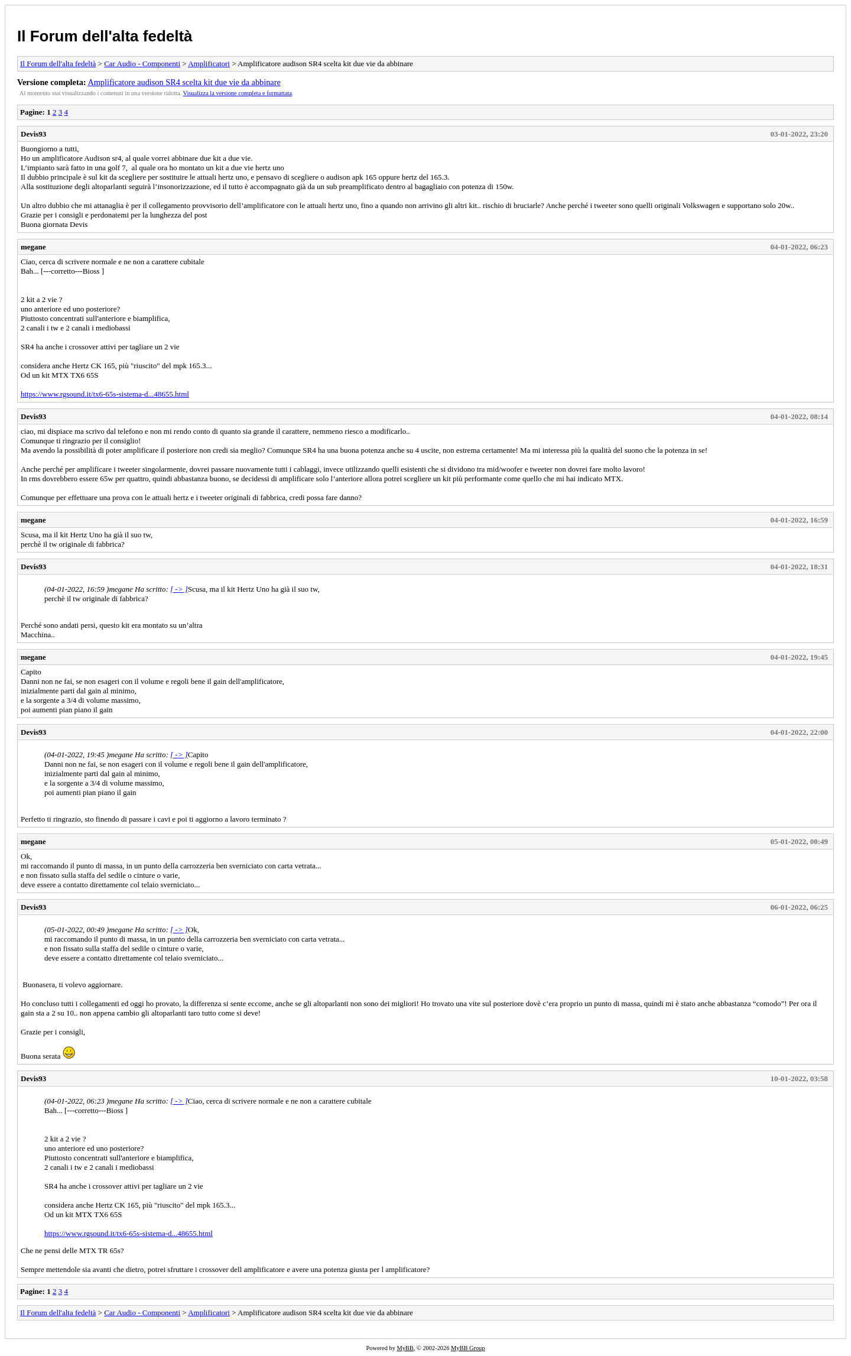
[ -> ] (179, 589)
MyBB (405, 1348)
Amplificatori (209, 63)
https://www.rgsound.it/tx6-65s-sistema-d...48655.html (105, 394)
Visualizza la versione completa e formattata (237, 93)
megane (33, 246)
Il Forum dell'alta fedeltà (105, 36)
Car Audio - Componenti (142, 63)
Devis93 (33, 133)
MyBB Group (468, 1348)
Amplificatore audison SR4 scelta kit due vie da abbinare (183, 82)
